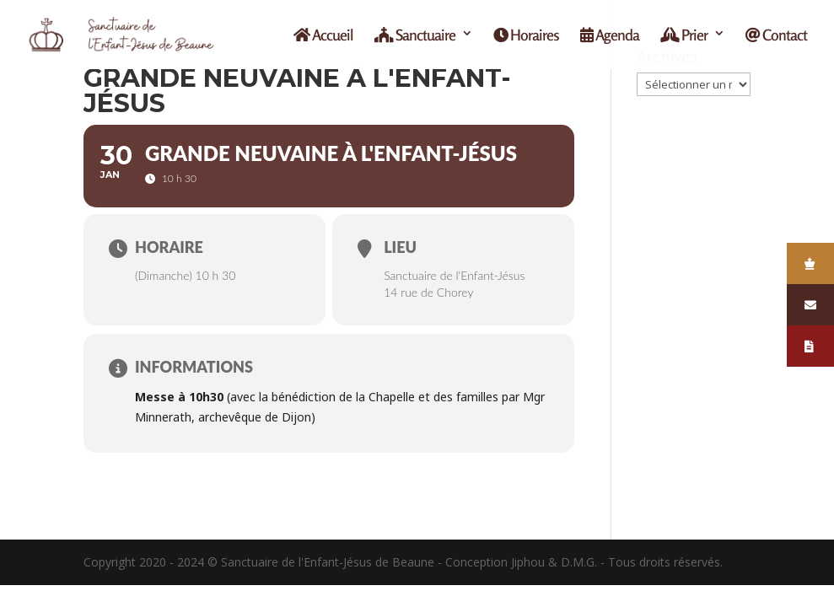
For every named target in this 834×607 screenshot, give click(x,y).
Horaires (526, 35)
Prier (684, 35)
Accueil (323, 35)
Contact (776, 35)
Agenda (609, 35)
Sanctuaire (414, 35)
